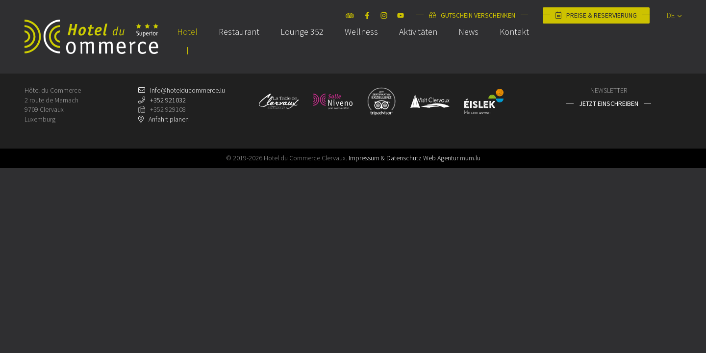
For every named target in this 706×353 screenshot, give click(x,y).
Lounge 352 (302, 50)
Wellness (361, 50)
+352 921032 (168, 100)
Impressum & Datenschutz (385, 157)
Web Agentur (440, 157)
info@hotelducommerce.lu (187, 90)
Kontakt (514, 50)
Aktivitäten (418, 50)
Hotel (187, 50)
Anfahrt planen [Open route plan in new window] (169, 119)
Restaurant (239, 50)
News (468, 50)
